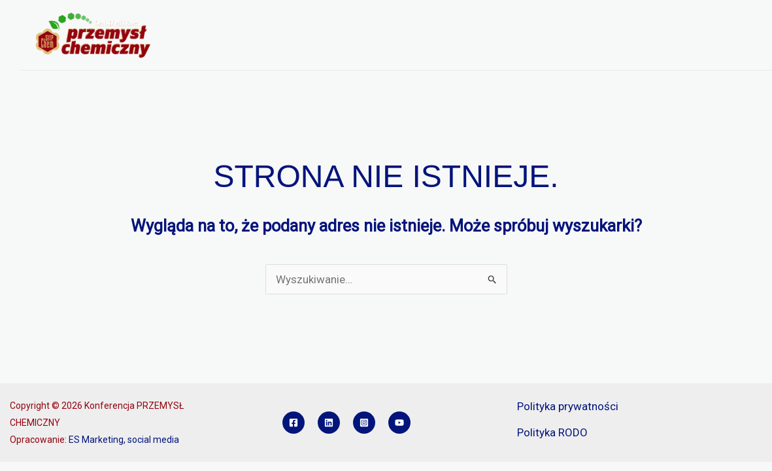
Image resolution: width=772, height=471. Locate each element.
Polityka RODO (552, 432)
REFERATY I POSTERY (552, 19)
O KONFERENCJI (231, 19)
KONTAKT (338, 52)
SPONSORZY (646, 19)
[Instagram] (364, 422)
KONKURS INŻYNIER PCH (243, 52)
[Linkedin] (329, 422)
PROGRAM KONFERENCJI (346, 19)
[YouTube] (399, 422)
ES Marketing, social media (124, 439)
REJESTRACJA (453, 19)
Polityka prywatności (567, 406)
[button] (266, 19)
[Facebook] (293, 422)
